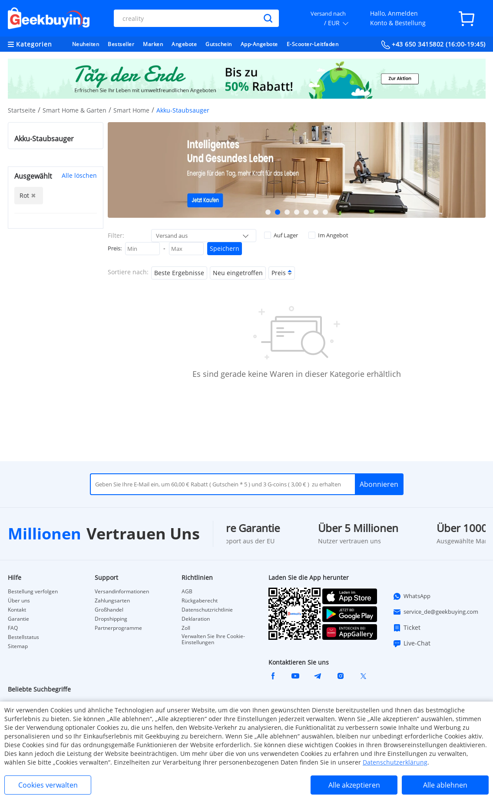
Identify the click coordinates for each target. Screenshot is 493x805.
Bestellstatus (23, 637)
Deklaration (196, 619)
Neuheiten (85, 44)
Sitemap (18, 646)
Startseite (22, 110)
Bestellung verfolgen (33, 592)
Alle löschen (79, 175)
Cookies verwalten (48, 785)
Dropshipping (111, 619)
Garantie (18, 619)
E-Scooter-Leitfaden (313, 44)
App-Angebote (259, 44)
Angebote (184, 44)
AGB (187, 592)
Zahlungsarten (112, 601)
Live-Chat (411, 643)
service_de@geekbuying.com (435, 612)
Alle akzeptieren (354, 785)
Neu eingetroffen (238, 273)
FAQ (13, 628)
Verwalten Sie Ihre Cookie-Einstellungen (213, 639)
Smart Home (131, 110)
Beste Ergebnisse (179, 273)
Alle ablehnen (445, 785)
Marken (153, 44)
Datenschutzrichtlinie (207, 610)
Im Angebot (328, 235)
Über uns (19, 601)
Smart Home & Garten (74, 110)
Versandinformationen (122, 592)
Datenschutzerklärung (395, 762)
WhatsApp (411, 596)
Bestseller (121, 44)
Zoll (186, 628)
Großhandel (109, 610)
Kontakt (17, 610)
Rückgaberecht (200, 601)
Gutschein (218, 44)
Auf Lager (281, 235)
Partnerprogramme (118, 628)
